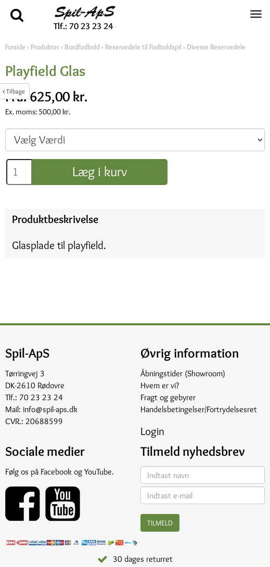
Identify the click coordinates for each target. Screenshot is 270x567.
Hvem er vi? (159, 385)
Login (152, 431)
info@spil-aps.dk (50, 409)
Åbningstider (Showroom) (182, 373)
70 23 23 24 (41, 397)
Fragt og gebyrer (168, 397)
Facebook (56, 472)
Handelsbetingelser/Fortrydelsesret (198, 409)
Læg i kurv (99, 171)
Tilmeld (160, 523)
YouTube (98, 472)
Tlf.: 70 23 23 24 (83, 26)
